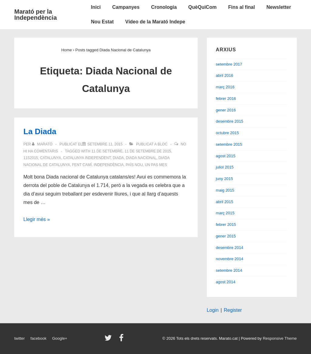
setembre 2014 (229, 270)
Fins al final (241, 7)
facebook (38, 338)
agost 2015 (225, 156)
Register (233, 310)
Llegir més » (36, 219)
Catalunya (50, 158)
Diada (118, 158)
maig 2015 (225, 190)
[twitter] (109, 340)
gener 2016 (226, 110)
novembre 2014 (229, 259)
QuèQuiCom (202, 7)
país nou (134, 165)
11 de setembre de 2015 (148, 151)
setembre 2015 (229, 144)
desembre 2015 (229, 121)
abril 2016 (224, 75)
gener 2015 (226, 236)
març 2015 (225, 213)
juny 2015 (224, 178)
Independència (109, 165)
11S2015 (30, 158)
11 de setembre (107, 151)
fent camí (81, 165)
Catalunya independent (87, 158)
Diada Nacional (141, 158)
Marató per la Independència (35, 14)
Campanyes (126, 7)
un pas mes (156, 165)
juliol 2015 (225, 167)
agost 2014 (225, 282)
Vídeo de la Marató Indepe (155, 21)
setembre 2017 (229, 64)
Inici (96, 7)
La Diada (39, 131)
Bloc (163, 144)
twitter (19, 338)
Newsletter (278, 7)
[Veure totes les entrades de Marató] (42, 144)
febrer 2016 (226, 98)
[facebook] (122, 340)
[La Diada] (104, 144)
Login (213, 310)
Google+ (59, 338)
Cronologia (163, 7)
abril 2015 (224, 201)
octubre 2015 (227, 133)
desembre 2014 (229, 247)
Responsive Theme (280, 338)
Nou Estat (102, 21)
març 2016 (225, 87)
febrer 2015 (226, 224)
